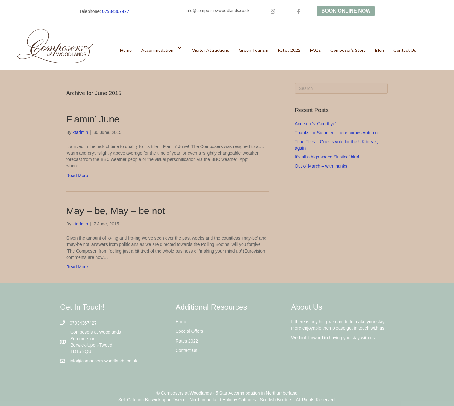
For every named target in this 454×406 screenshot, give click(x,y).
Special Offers (189, 331)
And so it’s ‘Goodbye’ (315, 123)
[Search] (341, 88)
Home (181, 321)
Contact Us (186, 350)
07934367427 (115, 11)
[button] (179, 47)
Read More (77, 175)
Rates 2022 (187, 340)
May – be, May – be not (115, 211)
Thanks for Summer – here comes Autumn (336, 132)
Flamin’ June (92, 119)
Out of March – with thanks (321, 166)
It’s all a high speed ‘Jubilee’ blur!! (328, 156)
